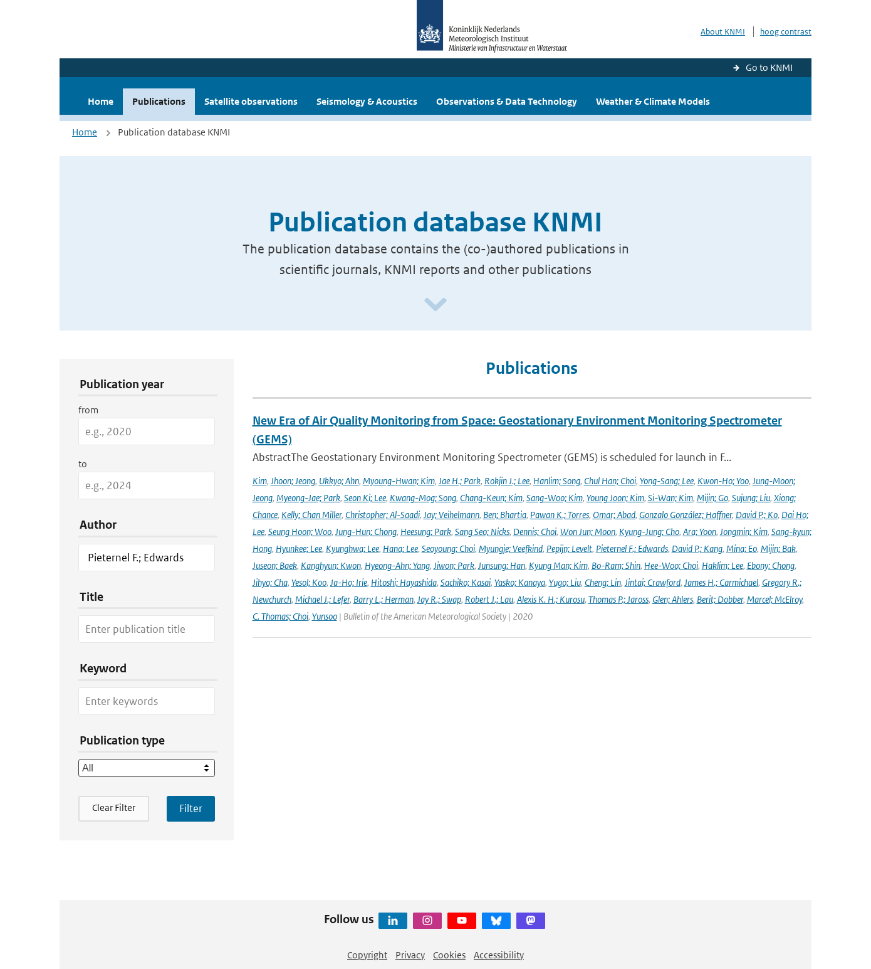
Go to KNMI (769, 67)
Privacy (410, 955)
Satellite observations (251, 101)
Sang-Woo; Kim (554, 498)
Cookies (449, 955)
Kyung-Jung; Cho (649, 531)
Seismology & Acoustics (366, 101)
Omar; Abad (614, 515)
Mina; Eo (741, 548)
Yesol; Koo (308, 582)
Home (100, 101)
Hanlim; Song (556, 481)
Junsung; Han (501, 565)
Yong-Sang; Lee (667, 481)
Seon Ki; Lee (365, 498)
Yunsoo (324, 616)
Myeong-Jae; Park (308, 498)
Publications (158, 101)
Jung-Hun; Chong (366, 531)
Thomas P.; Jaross (618, 599)
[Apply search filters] (191, 808)
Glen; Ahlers (672, 599)
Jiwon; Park (454, 565)
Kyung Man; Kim (558, 565)
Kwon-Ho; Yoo (723, 481)
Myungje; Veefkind (511, 548)
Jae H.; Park (460, 481)
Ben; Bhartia (504, 515)
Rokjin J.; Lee (506, 481)
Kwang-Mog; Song (423, 498)
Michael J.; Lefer (322, 599)
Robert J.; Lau (489, 599)
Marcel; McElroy (774, 599)
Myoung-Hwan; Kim (399, 481)
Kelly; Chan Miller (311, 515)
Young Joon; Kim (615, 498)
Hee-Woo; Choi (671, 565)
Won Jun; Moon (587, 531)
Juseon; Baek (275, 565)
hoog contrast (785, 31)
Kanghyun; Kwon (331, 565)
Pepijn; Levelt (569, 548)
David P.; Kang (697, 548)
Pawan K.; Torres (559, 515)
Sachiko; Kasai (466, 582)
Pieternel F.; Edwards (632, 548)
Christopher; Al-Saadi (382, 515)
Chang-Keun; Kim (491, 498)
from (88, 410)
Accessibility (499, 955)
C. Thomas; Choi (280, 616)
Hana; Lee (400, 548)
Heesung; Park (425, 531)
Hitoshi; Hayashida (404, 582)
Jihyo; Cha (270, 582)
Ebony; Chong (771, 565)
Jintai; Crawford (653, 582)
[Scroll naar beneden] (435, 305)
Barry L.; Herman (383, 599)
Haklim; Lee (722, 565)
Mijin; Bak (778, 548)
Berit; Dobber (720, 599)
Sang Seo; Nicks (482, 531)
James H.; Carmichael (721, 582)
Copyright (367, 955)
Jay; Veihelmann (451, 515)
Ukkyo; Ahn (339, 481)
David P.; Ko (757, 515)
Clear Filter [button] (113, 807)
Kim (260, 481)
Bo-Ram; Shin (616, 565)
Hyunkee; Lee (299, 548)
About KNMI (723, 31)
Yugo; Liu (565, 582)
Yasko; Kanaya (519, 582)
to (82, 464)
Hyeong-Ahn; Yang (397, 565)
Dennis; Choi (534, 531)
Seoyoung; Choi (448, 548)
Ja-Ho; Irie (348, 582)
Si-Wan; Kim (670, 498)
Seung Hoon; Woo (299, 531)
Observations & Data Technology (506, 101)
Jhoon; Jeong (293, 481)
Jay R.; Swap (439, 599)
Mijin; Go (712, 498)
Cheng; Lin (603, 582)
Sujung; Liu (751, 498)
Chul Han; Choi (610, 481)
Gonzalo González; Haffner (685, 515)
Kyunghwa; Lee (352, 548)
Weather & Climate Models (653, 101)
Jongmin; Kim (744, 531)
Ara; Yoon (699, 531)
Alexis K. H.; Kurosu (551, 599)
